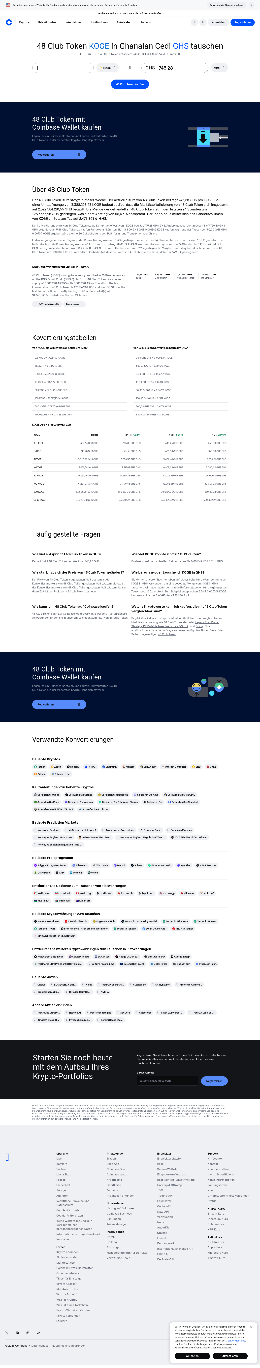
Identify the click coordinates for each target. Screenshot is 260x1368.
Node (160, 1222)
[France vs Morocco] (179, 830)
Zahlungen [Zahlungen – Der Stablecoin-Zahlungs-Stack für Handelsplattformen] (114, 1219)
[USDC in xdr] (159, 964)
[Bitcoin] (40, 774)
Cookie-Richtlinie (235, 1340)
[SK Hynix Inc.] (161, 984)
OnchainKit (164, 1206)
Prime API (163, 1254)
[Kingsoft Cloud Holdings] (47, 1020)
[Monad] (119, 865)
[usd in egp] (167, 893)
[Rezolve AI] (73, 1012)
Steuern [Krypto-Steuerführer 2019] (61, 1321)
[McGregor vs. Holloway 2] (80, 830)
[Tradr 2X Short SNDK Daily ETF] (111, 984)
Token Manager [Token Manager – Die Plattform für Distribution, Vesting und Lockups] (117, 1224)
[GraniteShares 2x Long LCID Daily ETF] (47, 992)
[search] (194, 22)
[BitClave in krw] (154, 956)
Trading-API (165, 1195)
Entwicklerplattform (170, 1158)
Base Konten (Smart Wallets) (176, 1179)
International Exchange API (175, 1248)
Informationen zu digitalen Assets (78, 1234)
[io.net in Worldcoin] (46, 921)
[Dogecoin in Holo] (104, 921)
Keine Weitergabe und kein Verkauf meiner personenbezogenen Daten (74, 1224)
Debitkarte (114, 1185)
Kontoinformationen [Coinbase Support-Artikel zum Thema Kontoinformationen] (221, 1179)
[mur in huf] (41, 900)
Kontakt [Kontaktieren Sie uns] (213, 1163)
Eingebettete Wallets (171, 1174)
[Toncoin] (76, 872)
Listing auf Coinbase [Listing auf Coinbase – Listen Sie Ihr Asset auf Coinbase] (120, 1208)
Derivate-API (165, 1259)
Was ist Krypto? (66, 1299)
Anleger (61, 1190)
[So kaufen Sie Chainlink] (183, 802)
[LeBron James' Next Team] (95, 837)
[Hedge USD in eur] (126, 956)
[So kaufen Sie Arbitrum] (93, 809)
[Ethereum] (79, 865)
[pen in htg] (83, 893)
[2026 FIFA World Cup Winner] (189, 837)
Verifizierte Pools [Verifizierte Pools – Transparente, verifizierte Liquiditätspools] (118, 1258)
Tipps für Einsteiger (69, 1278)
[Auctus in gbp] (180, 956)
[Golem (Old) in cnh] (132, 964)
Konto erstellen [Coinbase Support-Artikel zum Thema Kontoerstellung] (218, 1169)
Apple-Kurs (215, 1247)
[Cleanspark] (138, 984)
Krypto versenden (68, 1315)
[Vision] (93, 872)
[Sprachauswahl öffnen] (203, 22)
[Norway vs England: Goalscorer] (53, 837)
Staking (162, 1232)
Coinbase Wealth (118, 1174)
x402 (160, 1190)
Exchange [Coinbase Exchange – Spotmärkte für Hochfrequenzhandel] (113, 1247)
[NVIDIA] (103, 992)
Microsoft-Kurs (218, 1252)
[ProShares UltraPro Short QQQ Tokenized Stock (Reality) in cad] (58, 964)
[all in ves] (187, 893)
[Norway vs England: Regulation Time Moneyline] (58, 844)
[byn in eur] (146, 893)
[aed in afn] (41, 893)
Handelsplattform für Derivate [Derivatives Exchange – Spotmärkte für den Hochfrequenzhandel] (127, 1252)
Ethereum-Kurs (218, 1219)
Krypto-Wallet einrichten (73, 1310)
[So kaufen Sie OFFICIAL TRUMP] (53, 809)
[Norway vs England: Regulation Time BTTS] (141, 837)
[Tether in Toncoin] (125, 928)
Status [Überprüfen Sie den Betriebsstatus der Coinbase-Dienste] (212, 1201)
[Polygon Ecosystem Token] (50, 865)
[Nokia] (87, 984)
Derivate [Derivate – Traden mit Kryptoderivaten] (112, 1190)
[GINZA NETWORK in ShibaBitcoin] (54, 936)
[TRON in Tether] (182, 928)
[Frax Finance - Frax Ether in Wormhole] (84, 928)
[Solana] (136, 865)
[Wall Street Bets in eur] (48, 956)
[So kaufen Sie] (153, 802)
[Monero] (128, 766)
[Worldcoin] (100, 865)
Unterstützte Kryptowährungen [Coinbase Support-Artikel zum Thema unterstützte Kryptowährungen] (228, 1195)
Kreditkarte (114, 1179)
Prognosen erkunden (120, 1195)
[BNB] (196, 766)
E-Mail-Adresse (145, 1072)
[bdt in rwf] (62, 900)
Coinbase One (116, 1169)
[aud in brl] (83, 900)
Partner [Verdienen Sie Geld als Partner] (61, 1169)
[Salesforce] (143, 1012)
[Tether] (39, 766)
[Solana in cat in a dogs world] (139, 921)
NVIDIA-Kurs (216, 1242)
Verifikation (165, 1217)
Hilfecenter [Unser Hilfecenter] (215, 1158)
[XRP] (60, 872)
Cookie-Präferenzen (69, 1215)
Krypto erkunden (67, 1252)
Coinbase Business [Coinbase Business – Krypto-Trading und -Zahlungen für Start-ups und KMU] (119, 1213)
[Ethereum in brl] (206, 964)
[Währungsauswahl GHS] (219, 67)
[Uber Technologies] (99, 1012)
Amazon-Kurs (216, 1258)
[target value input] (181, 68)
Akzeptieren (230, 1356)
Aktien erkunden (67, 1257)
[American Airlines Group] (189, 984)
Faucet (161, 1238)
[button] (47, 22)
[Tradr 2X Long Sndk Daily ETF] (202, 1012)
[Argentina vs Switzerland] (118, 830)
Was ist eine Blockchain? (72, 1305)
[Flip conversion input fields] (130, 68)
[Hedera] (73, 766)
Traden (111, 1158)
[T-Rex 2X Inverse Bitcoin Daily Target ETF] (170, 1012)
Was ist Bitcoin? (67, 1294)
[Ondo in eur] (181, 964)
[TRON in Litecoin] (76, 921)
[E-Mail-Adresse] (167, 1080)
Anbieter (62, 1195)
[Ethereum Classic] (159, 865)
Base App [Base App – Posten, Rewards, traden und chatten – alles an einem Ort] (113, 1163)
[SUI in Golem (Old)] (154, 928)
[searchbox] (219, 68)
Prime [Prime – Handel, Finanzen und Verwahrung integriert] (111, 1236)
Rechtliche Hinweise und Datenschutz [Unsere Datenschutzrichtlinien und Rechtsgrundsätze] (72, 1203)
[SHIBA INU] (148, 766)
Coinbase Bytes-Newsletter (74, 1268)
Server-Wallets (167, 1169)
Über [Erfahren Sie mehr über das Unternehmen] (59, 1158)
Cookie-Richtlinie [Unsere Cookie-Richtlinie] (67, 1210)
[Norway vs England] (46, 830)
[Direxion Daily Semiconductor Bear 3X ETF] (79, 992)
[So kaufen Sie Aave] (146, 794)
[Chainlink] (109, 766)
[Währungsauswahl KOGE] (108, 67)
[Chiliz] (211, 766)
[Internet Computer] (174, 766)
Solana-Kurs (216, 1224)
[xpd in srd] (104, 893)
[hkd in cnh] (125, 893)
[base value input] (63, 68)
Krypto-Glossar (66, 1283)
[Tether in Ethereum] (175, 921)
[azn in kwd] (62, 893)
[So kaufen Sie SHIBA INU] (179, 794)
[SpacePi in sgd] (79, 956)
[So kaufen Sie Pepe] (46, 802)
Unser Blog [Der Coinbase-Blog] (63, 1174)
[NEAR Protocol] (206, 865)
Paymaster (164, 1201)
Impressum (63, 1239)
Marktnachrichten (68, 1289)
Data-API (163, 1211)
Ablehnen (192, 1356)
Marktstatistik (65, 1262)
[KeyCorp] (123, 1012)
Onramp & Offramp (169, 1185)
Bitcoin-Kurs (216, 1213)
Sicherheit (63, 1185)
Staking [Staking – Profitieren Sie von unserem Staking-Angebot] (112, 1242)
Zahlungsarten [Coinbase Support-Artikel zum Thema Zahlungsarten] (217, 1185)
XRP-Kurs (214, 1229)
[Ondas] (39, 984)
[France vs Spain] (150, 830)
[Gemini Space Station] (110, 1020)
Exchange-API (166, 1243)
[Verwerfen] (252, 5)
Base (160, 1163)
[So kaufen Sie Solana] (78, 794)
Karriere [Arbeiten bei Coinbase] (61, 1163)
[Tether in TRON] (44, 928)
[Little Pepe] (42, 872)
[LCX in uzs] (102, 956)
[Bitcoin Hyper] (61, 774)
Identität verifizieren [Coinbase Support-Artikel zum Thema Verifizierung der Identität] (221, 1174)
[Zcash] (56, 766)
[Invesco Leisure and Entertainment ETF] (79, 1020)
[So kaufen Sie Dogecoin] (113, 794)
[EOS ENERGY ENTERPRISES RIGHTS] (63, 984)
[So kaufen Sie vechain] (79, 802)
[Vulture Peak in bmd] (101, 964)
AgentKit (163, 1227)
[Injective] (183, 865)
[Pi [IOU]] (90, 766)
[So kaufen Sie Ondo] (46, 794)
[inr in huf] (207, 893)
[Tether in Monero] (205, 921)
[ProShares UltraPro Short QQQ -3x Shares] (47, 1012)
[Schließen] (251, 1327)
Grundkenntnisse (67, 1273)
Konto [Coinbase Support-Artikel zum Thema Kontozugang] (212, 1190)
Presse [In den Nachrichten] (61, 1179)
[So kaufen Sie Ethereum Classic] (118, 802)
